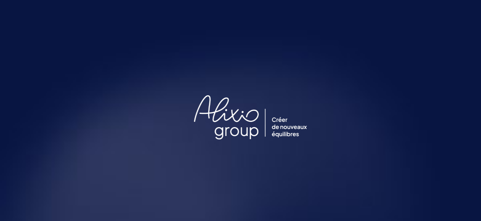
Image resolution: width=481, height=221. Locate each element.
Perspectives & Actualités (233, 10)
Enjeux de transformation (305, 10)
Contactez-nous (415, 10)
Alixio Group (365, 10)
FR (456, 10)
